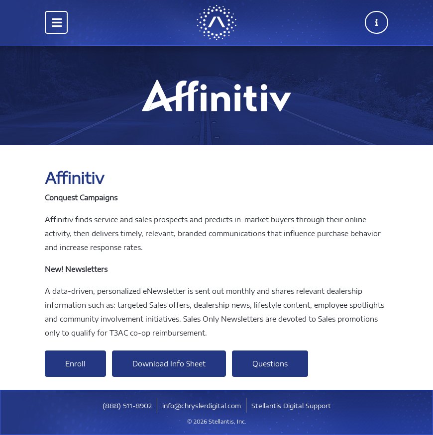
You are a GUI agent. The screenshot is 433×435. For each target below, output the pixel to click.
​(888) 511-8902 (127, 406)
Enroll (75, 363)
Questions (270, 363)
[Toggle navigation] (56, 22)
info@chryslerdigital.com (201, 406)
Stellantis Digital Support (291, 406)
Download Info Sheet (169, 363)
